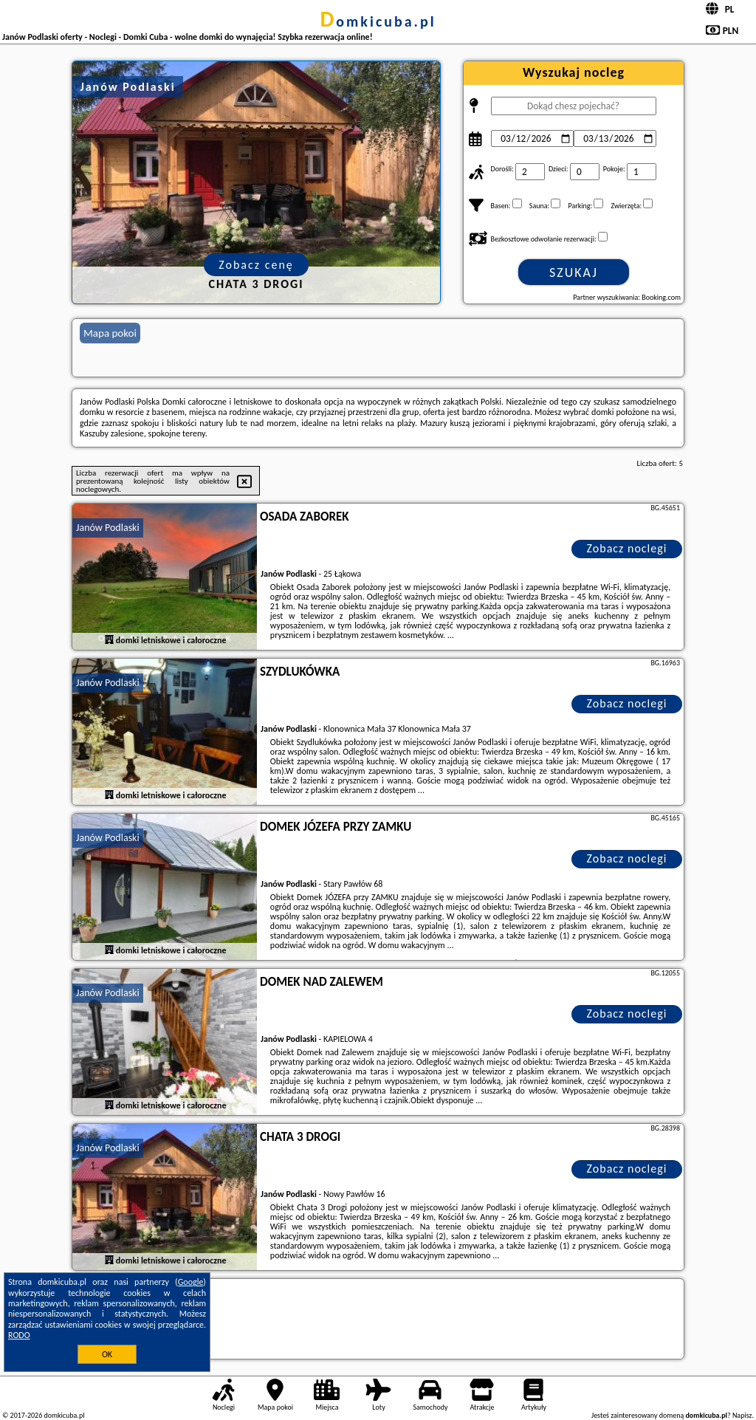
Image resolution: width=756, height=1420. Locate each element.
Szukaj (573, 272)
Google (191, 1282)
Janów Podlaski (108, 527)
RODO (19, 1335)
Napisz (742, 1415)
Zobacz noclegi (627, 548)
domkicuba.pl (378, 21)
